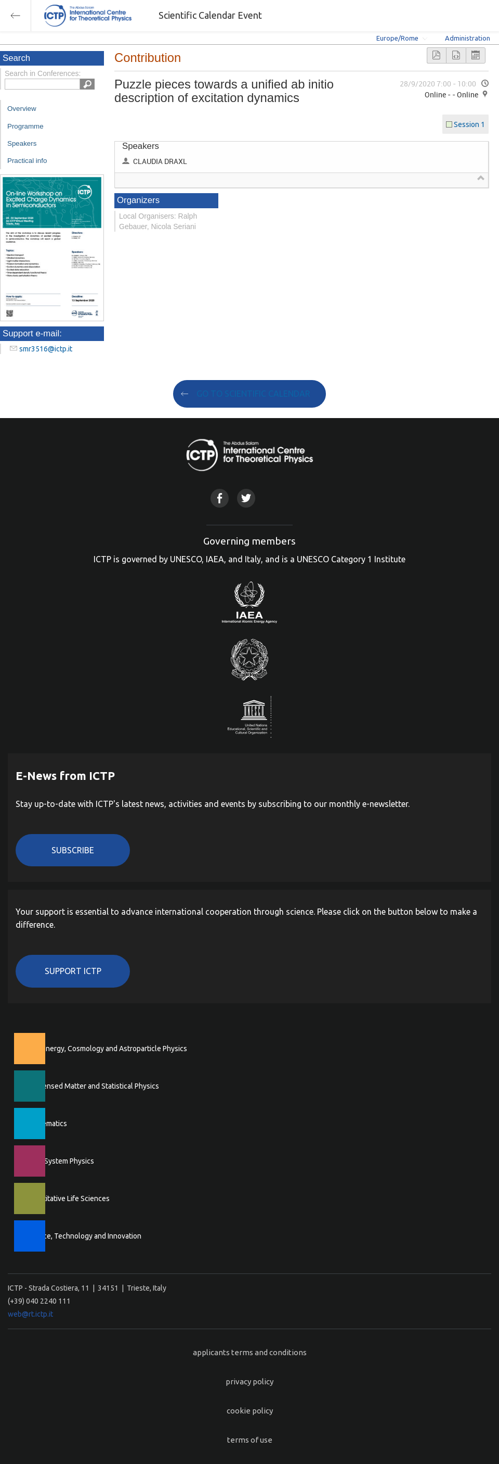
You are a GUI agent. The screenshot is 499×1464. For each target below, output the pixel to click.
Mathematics (46, 1123)
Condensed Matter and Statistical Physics (92, 1086)
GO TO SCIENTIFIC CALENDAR (253, 393)
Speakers (21, 143)
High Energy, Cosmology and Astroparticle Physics (106, 1048)
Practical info (27, 161)
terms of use (249, 1439)
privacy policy (249, 1381)
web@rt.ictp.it (30, 1314)
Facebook (220, 498)
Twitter (246, 498)
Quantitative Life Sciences (67, 1198)
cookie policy (250, 1410)
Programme (25, 126)
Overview (21, 108)
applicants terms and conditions (250, 1352)
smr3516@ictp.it (45, 349)
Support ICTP (73, 971)
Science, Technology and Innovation (83, 1236)
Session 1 (469, 124)
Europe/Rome (397, 38)
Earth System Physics (59, 1161)
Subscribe (72, 850)
